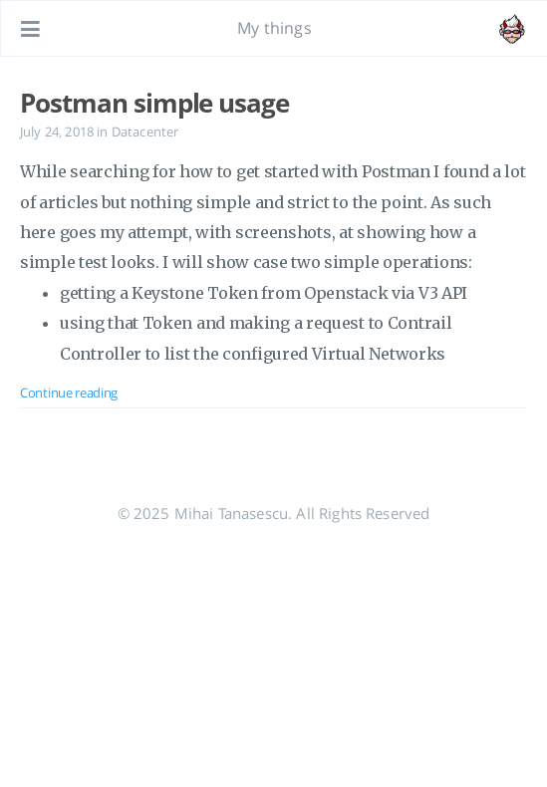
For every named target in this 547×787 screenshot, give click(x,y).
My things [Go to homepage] (274, 28)
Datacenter (145, 131)
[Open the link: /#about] (513, 29)
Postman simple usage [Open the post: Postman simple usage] (154, 103)
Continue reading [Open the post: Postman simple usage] (69, 392)
